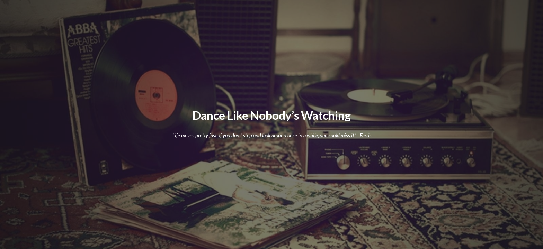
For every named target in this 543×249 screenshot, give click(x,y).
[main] (271, 115)
